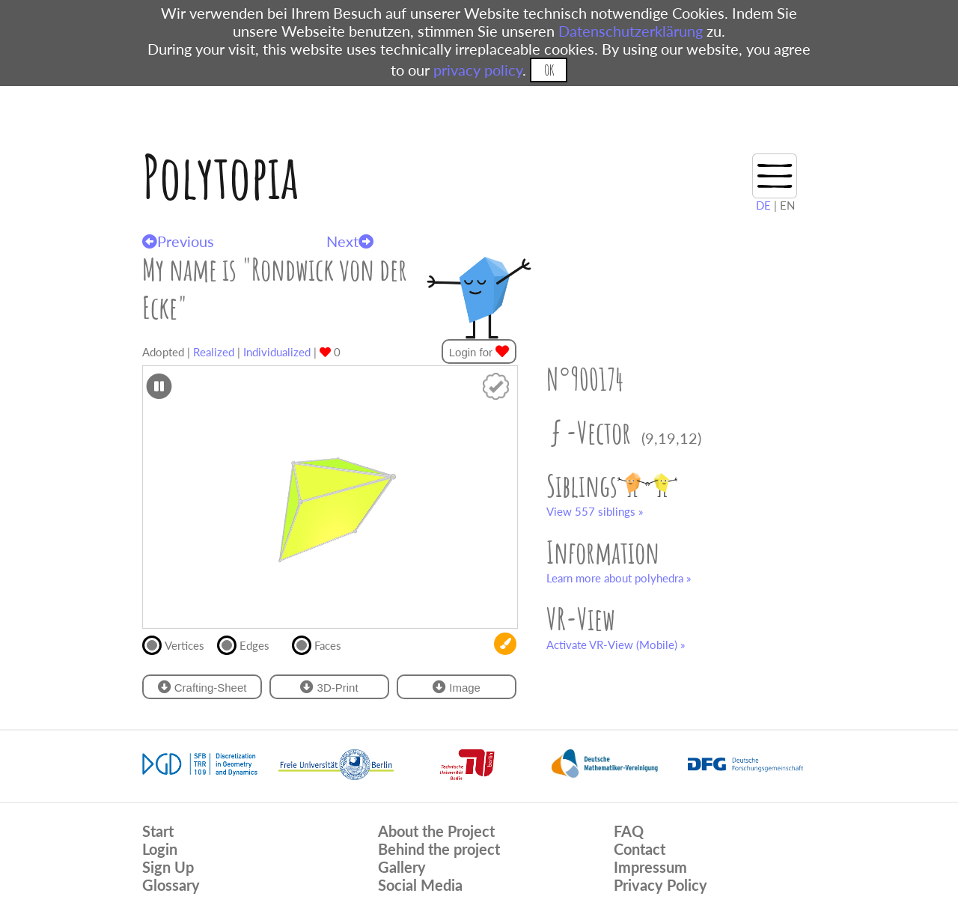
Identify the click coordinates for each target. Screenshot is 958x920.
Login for (479, 351)
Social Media (420, 885)
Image (456, 687)
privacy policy (477, 70)
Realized (213, 352)
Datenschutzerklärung (630, 31)
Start (158, 831)
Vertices (179, 644)
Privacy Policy (660, 885)
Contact (639, 849)
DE (763, 205)
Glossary (171, 885)
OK (549, 70)
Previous (178, 241)
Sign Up (168, 867)
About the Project (436, 831)
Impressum (650, 867)
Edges (249, 644)
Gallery (402, 867)
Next (349, 241)
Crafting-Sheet (202, 687)
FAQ (629, 831)
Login (159, 849)
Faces (323, 644)
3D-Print (329, 687)
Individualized (277, 352)
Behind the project (439, 849)
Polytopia (220, 176)
